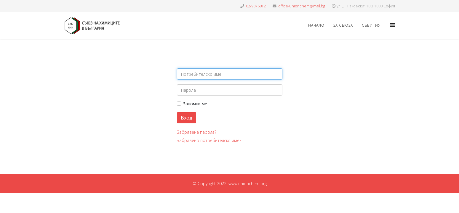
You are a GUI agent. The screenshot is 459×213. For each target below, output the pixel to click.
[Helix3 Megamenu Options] (392, 25)
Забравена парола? (196, 132)
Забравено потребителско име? (209, 140)
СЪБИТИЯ (371, 25)
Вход (186, 117)
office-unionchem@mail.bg (301, 6)
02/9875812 (256, 6)
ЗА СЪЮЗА (343, 25)
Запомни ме (195, 103)
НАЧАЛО (316, 25)
